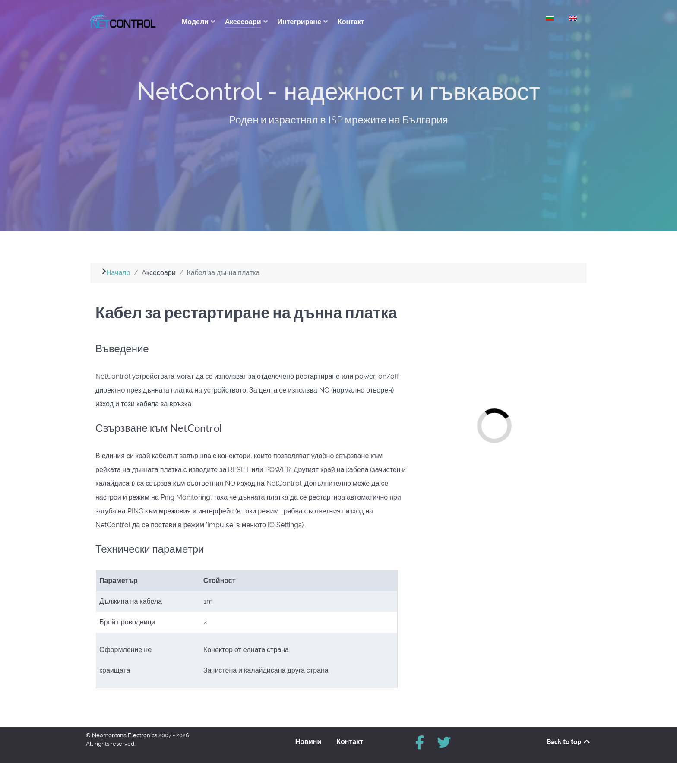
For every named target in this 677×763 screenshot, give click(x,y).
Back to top (569, 741)
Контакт (349, 741)
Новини (308, 741)
